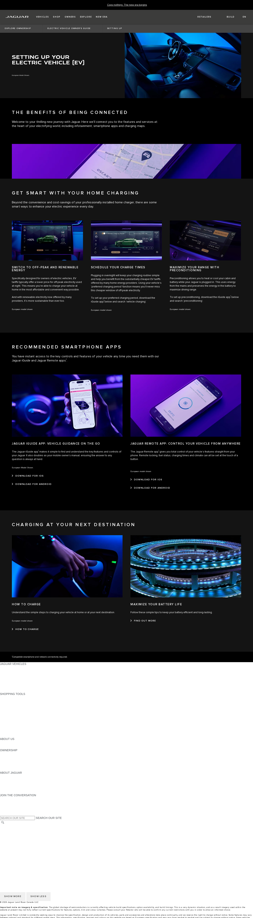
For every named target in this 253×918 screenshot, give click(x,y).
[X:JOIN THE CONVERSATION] (3, 814)
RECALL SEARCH (12, 769)
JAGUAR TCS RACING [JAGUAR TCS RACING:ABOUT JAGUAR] (15, 784)
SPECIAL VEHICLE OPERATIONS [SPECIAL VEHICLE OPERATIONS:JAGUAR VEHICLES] (22, 679)
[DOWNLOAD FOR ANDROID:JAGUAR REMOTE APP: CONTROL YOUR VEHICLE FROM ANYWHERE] (150, 488)
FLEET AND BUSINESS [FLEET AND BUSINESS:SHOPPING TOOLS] (15, 731)
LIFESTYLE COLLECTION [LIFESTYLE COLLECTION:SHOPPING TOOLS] (17, 727)
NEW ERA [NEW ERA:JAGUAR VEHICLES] (6, 690)
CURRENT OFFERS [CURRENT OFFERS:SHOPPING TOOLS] (13, 697)
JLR (2, 742)
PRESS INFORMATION (15, 848)
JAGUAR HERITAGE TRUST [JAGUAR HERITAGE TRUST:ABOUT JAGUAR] (18, 791)
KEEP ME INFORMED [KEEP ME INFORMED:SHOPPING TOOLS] (14, 716)
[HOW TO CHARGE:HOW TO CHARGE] (25, 629)
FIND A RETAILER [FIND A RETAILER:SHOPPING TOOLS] (12, 709)
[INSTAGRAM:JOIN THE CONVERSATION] (10, 799)
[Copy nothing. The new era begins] (127, 5)
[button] (42, 17)
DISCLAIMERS (9, 841)
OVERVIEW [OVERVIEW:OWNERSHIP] (7, 754)
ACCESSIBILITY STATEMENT (19, 852)
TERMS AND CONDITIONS (17, 837)
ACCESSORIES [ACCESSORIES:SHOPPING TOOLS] (10, 724)
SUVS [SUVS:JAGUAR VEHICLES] (4, 675)
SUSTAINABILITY (11, 746)
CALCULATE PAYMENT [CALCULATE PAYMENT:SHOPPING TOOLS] (15, 705)
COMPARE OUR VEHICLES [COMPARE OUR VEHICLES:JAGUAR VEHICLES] (18, 686)
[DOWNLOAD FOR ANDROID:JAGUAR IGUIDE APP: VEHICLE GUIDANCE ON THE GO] (32, 484)
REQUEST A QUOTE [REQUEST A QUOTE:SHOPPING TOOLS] (13, 712)
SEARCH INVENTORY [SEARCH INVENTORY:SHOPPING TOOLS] (14, 735)
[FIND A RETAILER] (200, 17)
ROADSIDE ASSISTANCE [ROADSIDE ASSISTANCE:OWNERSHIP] (16, 765)
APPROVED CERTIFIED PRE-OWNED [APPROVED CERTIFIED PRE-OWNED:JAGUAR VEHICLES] (25, 682)
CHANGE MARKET (12, 826)
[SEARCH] (3, 822)
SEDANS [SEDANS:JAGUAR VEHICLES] (6, 671)
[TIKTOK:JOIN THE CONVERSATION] (6, 802)
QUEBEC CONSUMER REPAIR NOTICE (26, 856)
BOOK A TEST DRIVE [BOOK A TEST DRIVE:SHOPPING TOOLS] (14, 720)
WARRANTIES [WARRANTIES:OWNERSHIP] (9, 761)
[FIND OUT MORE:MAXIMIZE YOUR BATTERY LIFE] (143, 621)
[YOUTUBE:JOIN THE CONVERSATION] (8, 806)
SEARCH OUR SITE (49, 817)
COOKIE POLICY (11, 833)
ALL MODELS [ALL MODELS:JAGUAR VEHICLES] (9, 667)
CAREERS (7, 845)
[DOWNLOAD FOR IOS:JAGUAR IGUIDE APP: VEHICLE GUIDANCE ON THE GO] (28, 476)
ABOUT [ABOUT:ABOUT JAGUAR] (5, 776)
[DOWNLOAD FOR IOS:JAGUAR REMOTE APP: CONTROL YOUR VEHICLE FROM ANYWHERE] (146, 480)
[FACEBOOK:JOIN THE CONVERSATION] (9, 810)
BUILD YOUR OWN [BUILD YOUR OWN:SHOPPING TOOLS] (12, 701)
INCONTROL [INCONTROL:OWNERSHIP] (8, 757)
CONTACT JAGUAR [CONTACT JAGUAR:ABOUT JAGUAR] (13, 787)
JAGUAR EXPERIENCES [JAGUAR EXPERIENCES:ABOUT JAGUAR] (16, 780)
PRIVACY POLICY (11, 830)
